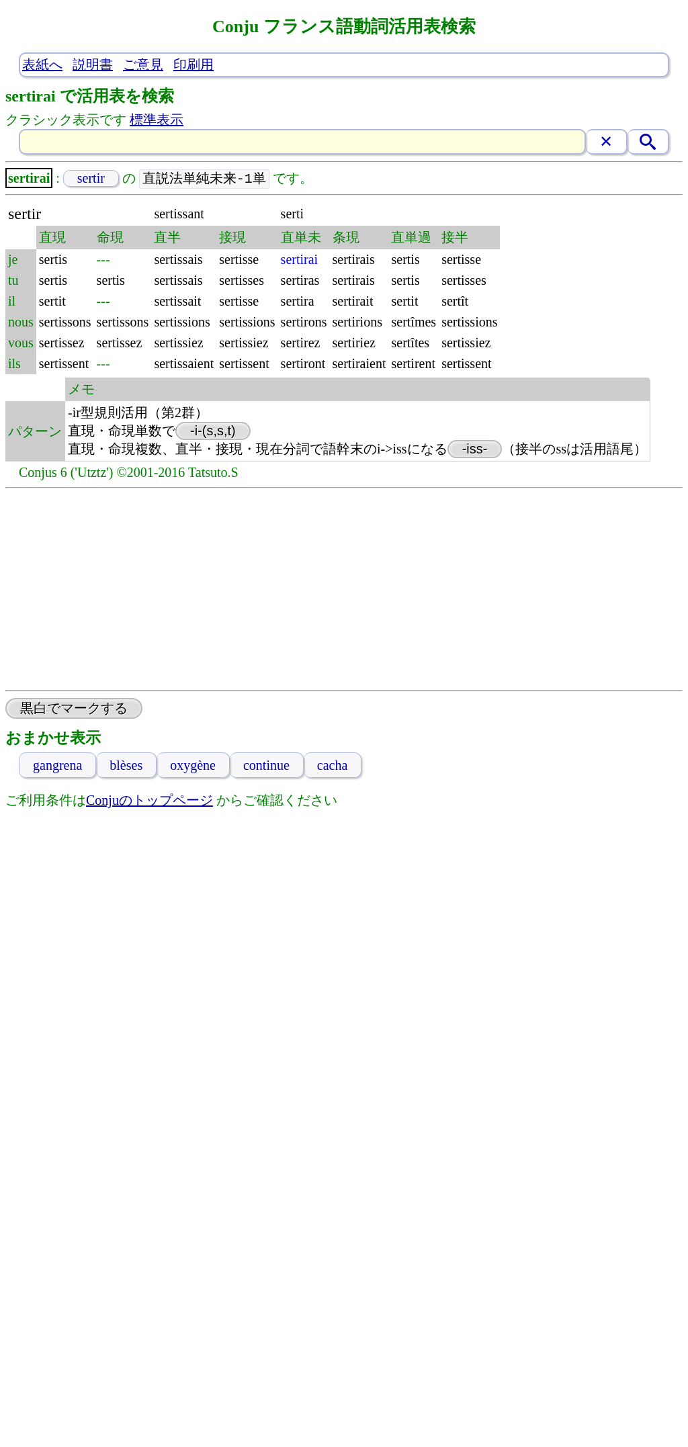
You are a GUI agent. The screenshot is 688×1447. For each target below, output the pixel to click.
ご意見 (143, 64)
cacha (332, 765)
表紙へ (42, 64)
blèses (126, 765)
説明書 (93, 64)
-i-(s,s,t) (213, 431)
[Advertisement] (344, 590)
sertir (91, 178)
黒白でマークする (74, 708)
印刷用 (193, 64)
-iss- (475, 449)
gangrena (57, 765)
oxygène (193, 765)
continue (266, 765)
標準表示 (156, 119)
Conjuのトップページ (149, 800)
